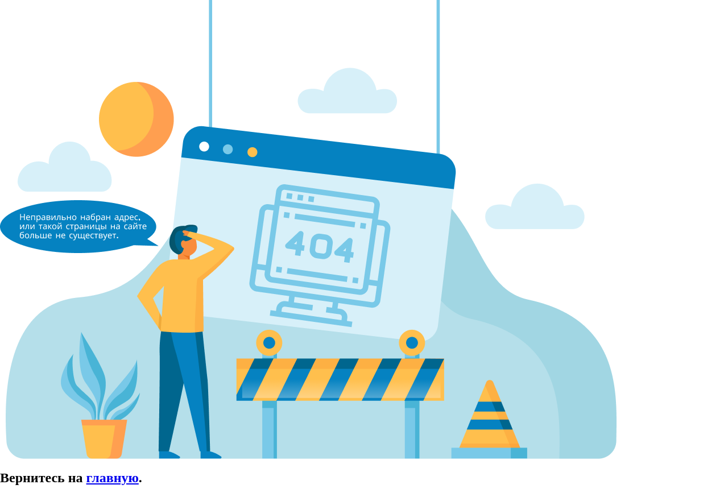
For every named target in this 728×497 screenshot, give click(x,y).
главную (112, 477)
